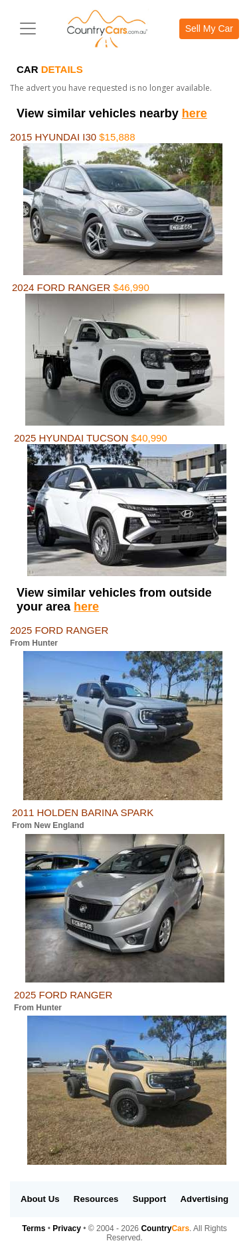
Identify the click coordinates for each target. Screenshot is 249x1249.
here (194, 113)
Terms (33, 1228)
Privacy (66, 1228)
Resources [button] (96, 1199)
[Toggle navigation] (28, 28)
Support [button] (150, 1199)
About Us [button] (40, 1199)
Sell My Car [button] (209, 28)
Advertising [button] (205, 1199)
